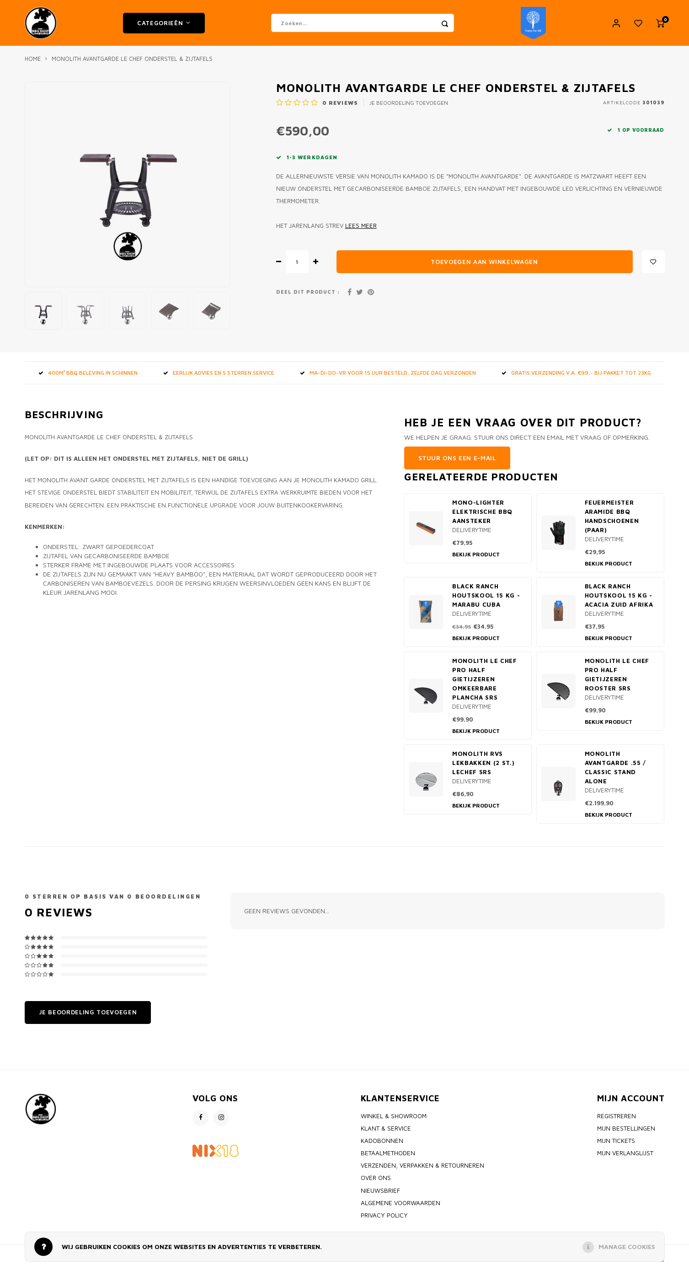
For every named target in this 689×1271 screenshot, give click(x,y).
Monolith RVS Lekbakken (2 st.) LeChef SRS (483, 767)
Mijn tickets (616, 1145)
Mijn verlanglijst (625, 1157)
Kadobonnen (382, 1145)
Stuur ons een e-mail (457, 462)
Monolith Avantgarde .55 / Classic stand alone (615, 771)
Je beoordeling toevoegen (408, 107)
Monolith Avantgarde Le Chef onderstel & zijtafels (132, 63)
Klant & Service (386, 1132)
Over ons (376, 1182)
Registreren (616, 1120)
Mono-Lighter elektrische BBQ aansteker (482, 516)
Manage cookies (626, 1246)
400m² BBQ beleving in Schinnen (88, 377)
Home (33, 63)
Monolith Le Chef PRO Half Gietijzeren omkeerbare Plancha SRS (484, 684)
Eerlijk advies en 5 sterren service (218, 377)
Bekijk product (476, 558)
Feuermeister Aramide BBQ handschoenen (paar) (612, 520)
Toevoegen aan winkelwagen (484, 266)
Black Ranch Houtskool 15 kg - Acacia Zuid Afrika (619, 600)
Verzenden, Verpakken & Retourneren (422, 1170)
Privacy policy (384, 1219)
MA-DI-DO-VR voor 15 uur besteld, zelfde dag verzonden (388, 377)
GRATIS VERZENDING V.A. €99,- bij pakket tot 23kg (576, 377)
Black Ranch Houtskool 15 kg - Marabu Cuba (486, 600)
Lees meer (361, 230)
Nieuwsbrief (380, 1195)
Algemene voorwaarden (400, 1207)
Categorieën (164, 25)
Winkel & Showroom (394, 1120)
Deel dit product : (308, 296)
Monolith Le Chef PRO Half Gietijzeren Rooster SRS (617, 679)
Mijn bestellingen (626, 1132)
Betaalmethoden (388, 1157)
